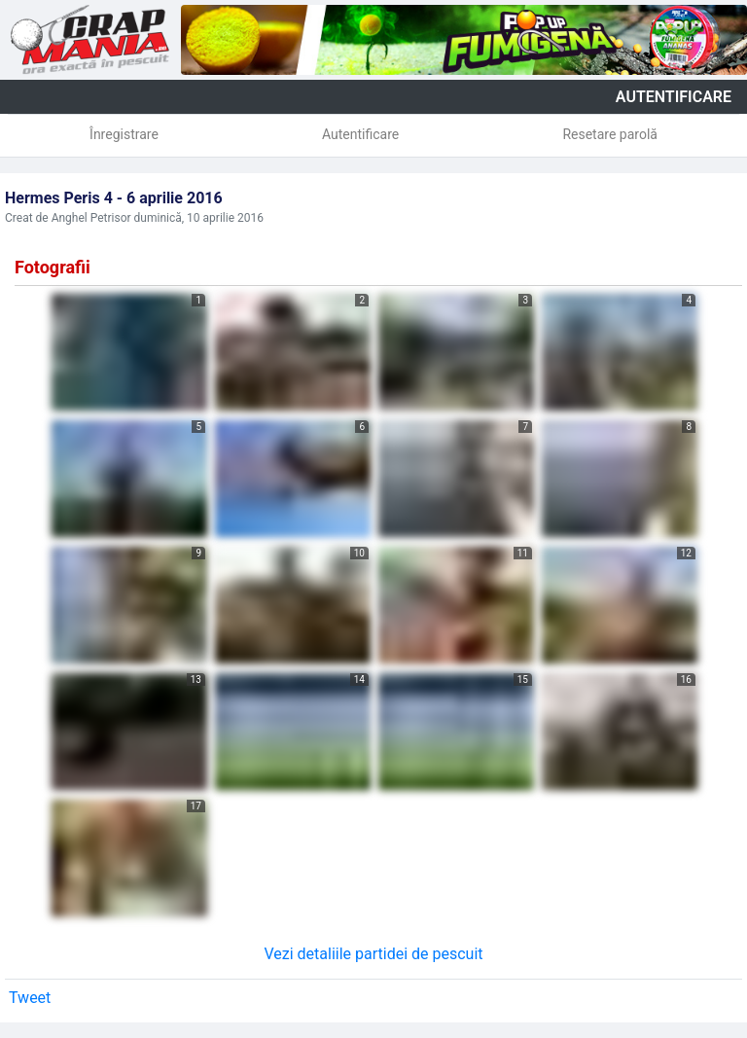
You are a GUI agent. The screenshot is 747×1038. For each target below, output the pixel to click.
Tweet (30, 997)
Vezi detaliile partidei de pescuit (373, 954)
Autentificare (360, 134)
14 (359, 679)
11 (522, 553)
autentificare (673, 97)
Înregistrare (124, 134)
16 (686, 679)
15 (522, 679)
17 (196, 806)
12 (686, 553)
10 (359, 553)
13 (196, 679)
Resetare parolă (610, 134)
